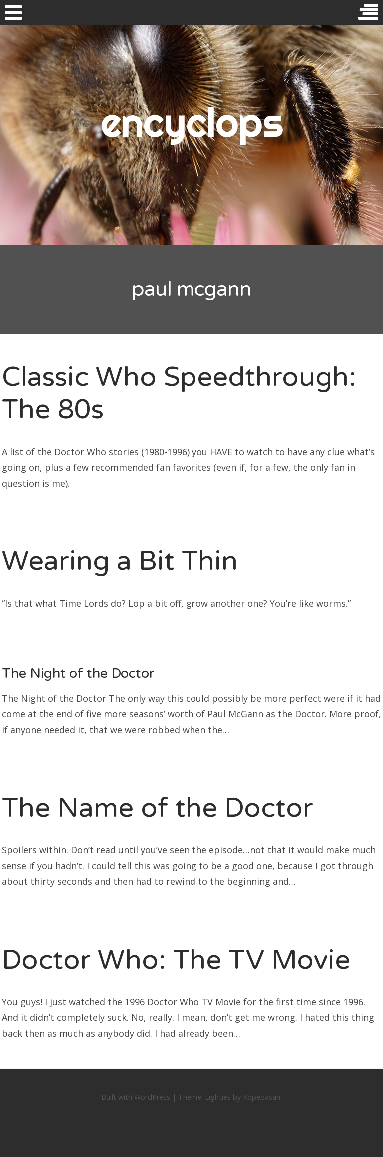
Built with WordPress (135, 1097)
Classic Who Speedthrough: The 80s (179, 393)
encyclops (192, 122)
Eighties (218, 1097)
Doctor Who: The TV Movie (176, 960)
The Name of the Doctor (157, 808)
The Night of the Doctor (78, 673)
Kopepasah (261, 1097)
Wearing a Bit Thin (120, 561)
